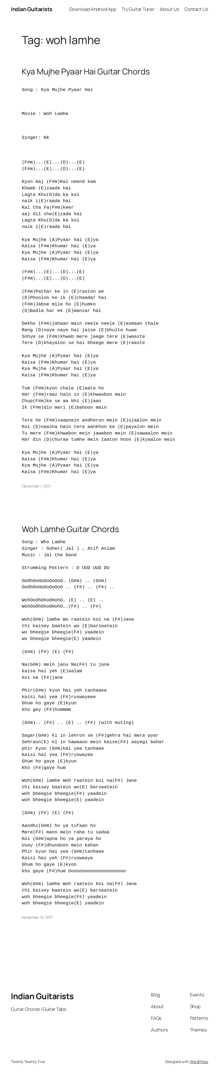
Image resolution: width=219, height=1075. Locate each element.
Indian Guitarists (42, 996)
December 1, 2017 (36, 486)
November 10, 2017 (37, 917)
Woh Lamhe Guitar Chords (70, 529)
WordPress (199, 1061)
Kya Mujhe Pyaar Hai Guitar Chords (86, 71)
